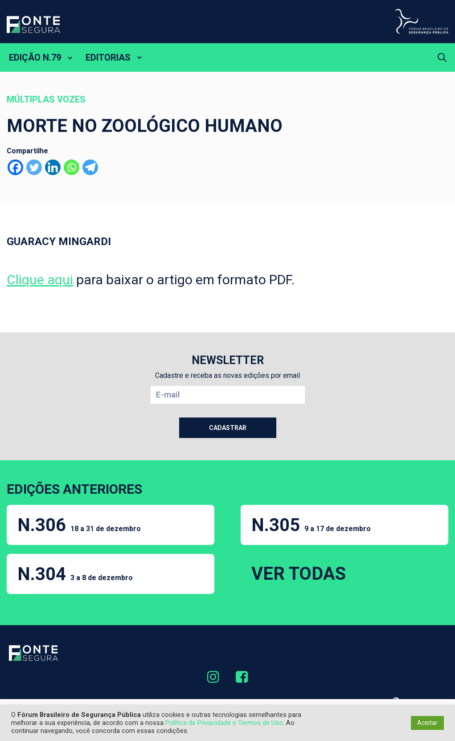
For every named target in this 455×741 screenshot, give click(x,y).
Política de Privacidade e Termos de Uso (224, 723)
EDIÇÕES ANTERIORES (74, 489)
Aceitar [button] (427, 722)
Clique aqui (40, 279)
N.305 (311, 525)
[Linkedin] (53, 167)
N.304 (75, 574)
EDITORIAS (108, 57)
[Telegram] (90, 167)
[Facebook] (15, 167)
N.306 (79, 525)
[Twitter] (34, 167)
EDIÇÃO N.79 (35, 57)
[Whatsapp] (71, 167)
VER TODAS (298, 573)
